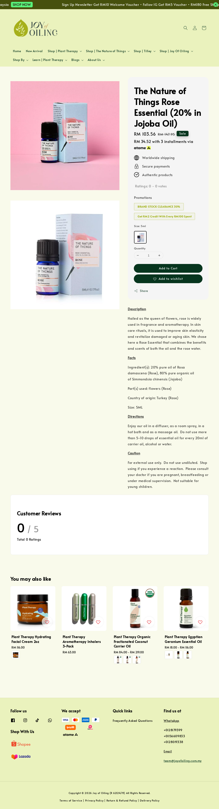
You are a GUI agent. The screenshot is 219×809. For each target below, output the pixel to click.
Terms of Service (70, 800)
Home (17, 51)
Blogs (75, 60)
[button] (185, 28)
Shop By (18, 60)
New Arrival (34, 51)
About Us (94, 60)
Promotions (143, 197)
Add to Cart (168, 268)
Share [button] (141, 291)
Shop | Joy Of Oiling (174, 51)
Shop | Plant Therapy (63, 51)
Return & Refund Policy (121, 800)
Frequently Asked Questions (133, 721)
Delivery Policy (150, 800)
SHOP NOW (26, 4)
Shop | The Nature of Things (106, 51)
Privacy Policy (94, 800)
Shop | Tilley (143, 51)
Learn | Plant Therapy (48, 60)
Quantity (139, 248)
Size (140, 226)
